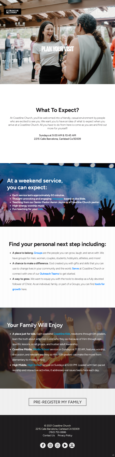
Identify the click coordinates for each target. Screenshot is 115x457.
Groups (38, 252)
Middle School (41, 349)
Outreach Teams (49, 273)
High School (35, 365)
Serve (75, 268)
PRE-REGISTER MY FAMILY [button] (57, 402)
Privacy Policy (65, 435)
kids (40, 209)
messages (57, 198)
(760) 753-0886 (57, 432)
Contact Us (49, 435)
